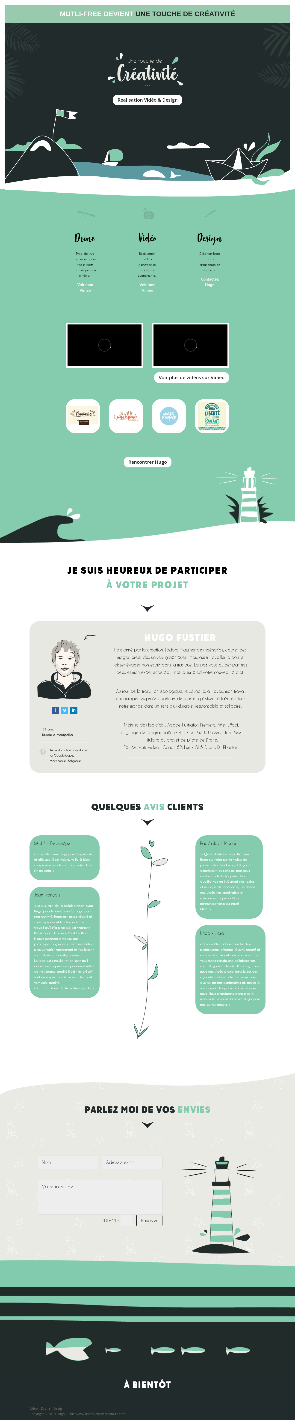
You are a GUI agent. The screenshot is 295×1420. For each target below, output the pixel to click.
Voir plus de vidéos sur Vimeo (191, 377)
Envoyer (149, 1220)
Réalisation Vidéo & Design (148, 100)
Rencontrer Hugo (147, 462)
